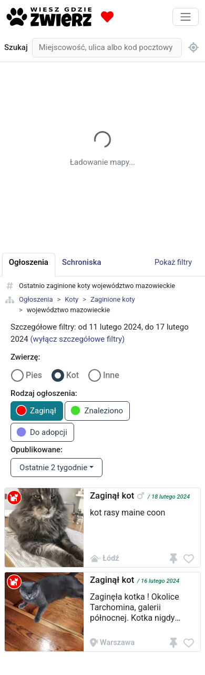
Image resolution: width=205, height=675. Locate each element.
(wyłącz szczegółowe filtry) (77, 339)
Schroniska (81, 262)
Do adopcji (41, 432)
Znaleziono (96, 410)
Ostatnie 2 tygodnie (53, 467)
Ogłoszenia (36, 299)
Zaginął (36, 410)
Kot (72, 375)
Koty (71, 299)
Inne (111, 375)
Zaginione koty (112, 299)
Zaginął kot (112, 495)
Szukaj (16, 47)
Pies (34, 375)
